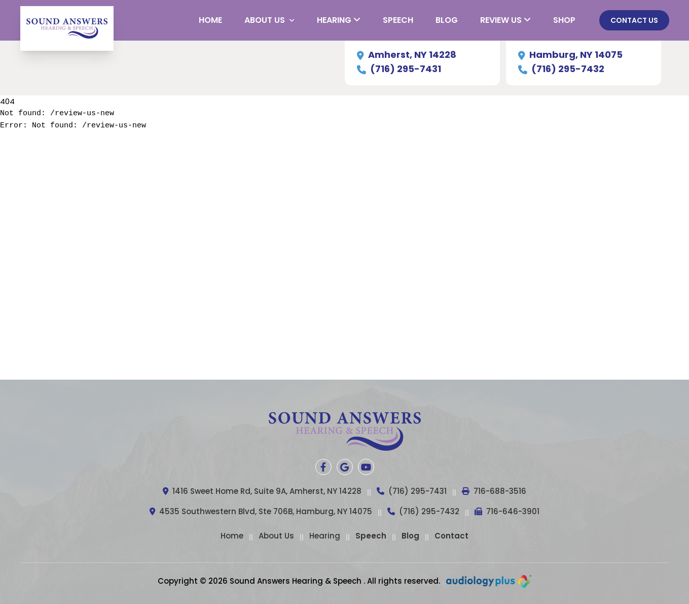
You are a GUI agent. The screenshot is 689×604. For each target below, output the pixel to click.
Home (232, 535)
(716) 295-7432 (561, 69)
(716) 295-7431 (399, 69)
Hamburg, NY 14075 (570, 55)
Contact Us (634, 20)
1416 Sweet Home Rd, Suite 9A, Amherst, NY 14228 (262, 491)
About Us (276, 535)
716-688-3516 (494, 491)
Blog (410, 535)
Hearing (324, 535)
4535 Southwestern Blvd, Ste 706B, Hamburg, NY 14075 (261, 512)
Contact (451, 535)
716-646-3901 (507, 512)
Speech (370, 535)
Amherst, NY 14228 (406, 55)
